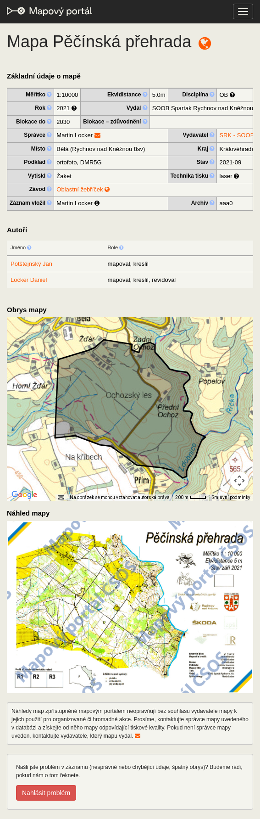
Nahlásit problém (46, 793)
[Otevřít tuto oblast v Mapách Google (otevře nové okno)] (24, 495)
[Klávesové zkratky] (61, 497)
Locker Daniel (29, 279)
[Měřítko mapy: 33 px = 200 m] (190, 497)
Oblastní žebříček (83, 189)
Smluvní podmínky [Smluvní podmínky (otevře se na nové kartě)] (231, 497)
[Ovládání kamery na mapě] (239, 480)
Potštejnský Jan (31, 263)
